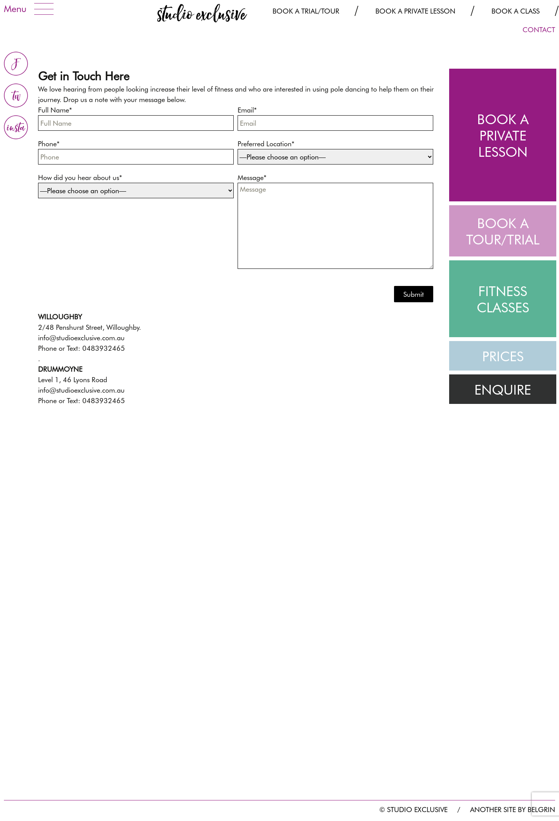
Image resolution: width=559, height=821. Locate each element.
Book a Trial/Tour (306, 11)
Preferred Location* (337, 152)
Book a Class (515, 11)
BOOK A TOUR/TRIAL (503, 231)
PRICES (503, 356)
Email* (337, 118)
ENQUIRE (502, 389)
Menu (15, 8)
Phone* (138, 152)
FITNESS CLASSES (503, 299)
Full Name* (138, 118)
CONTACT (539, 30)
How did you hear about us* (138, 185)
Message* (337, 221)
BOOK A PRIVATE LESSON (503, 135)
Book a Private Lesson (415, 11)
